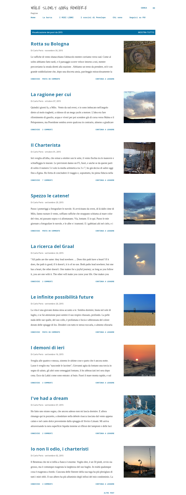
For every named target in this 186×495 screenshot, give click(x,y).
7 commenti (47, 180)
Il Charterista (45, 145)
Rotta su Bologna (50, 44)
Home (33, 18)
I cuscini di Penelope (93, 18)
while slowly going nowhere (59, 7)
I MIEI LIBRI (66, 18)
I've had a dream (49, 398)
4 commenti (47, 484)
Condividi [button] (35, 79)
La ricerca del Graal (52, 246)
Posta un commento (51, 79)
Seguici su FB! (137, 18)
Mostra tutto (146, 32)
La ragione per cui (51, 94)
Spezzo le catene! (50, 196)
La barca (47, 18)
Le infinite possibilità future (62, 297)
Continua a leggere (105, 79)
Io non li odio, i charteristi (59, 449)
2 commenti (47, 130)
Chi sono (117, 18)
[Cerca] (144, 8)
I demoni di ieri (47, 348)
